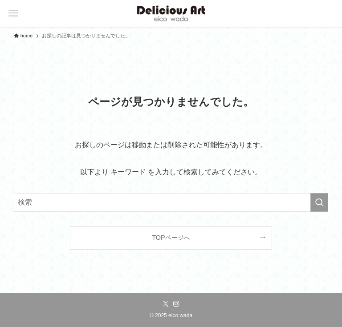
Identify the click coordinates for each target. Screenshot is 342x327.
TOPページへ (171, 237)
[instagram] (176, 304)
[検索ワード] (171, 202)
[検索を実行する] (319, 202)
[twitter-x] (166, 304)
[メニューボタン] (13, 13)
